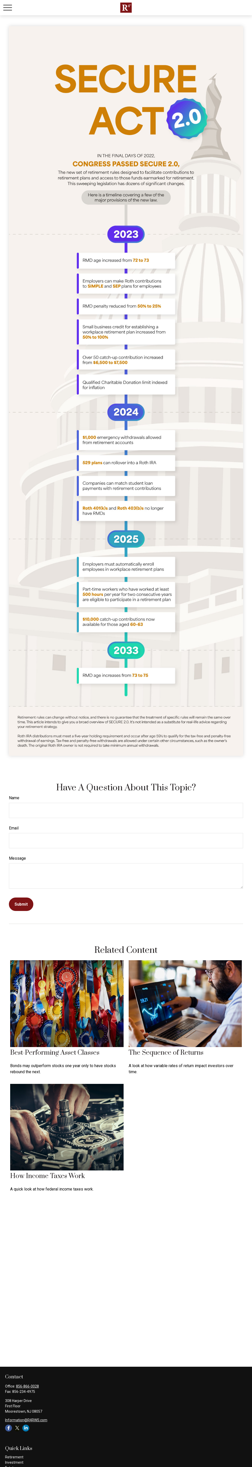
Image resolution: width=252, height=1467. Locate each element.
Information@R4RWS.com (26, 1420)
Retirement (14, 1457)
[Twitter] (17, 1428)
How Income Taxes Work (47, 1176)
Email (14, 828)
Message (17, 858)
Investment (14, 1462)
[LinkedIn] (25, 1428)
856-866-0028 (27, 1386)
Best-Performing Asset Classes (54, 1053)
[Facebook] (8, 1428)
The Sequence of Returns (166, 1053)
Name (14, 797)
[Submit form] (21, 904)
